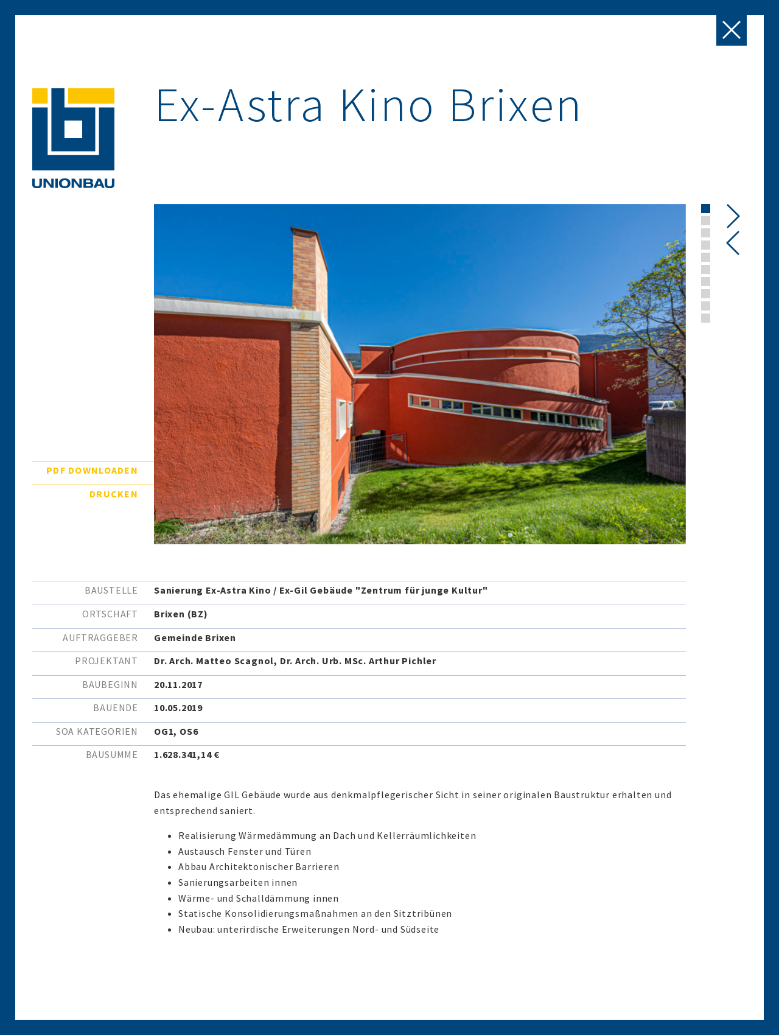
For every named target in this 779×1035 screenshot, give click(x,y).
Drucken (113, 494)
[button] (705, 208)
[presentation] (733, 243)
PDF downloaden (92, 470)
